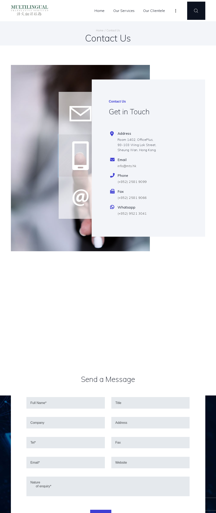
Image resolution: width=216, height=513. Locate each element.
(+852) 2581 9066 (132, 198)
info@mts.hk (127, 166)
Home (99, 30)
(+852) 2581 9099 (132, 182)
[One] (108, 333)
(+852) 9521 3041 (132, 213)
